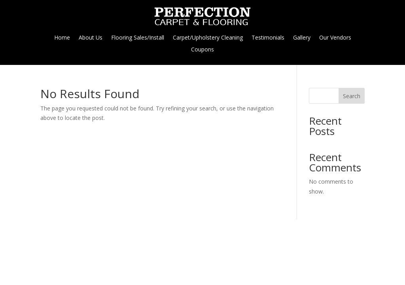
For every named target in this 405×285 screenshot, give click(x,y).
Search (351, 96)
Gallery (301, 38)
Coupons (202, 50)
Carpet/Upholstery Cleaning (208, 38)
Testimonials (268, 38)
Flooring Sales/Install (137, 38)
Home (62, 38)
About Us (90, 38)
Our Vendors (335, 38)
